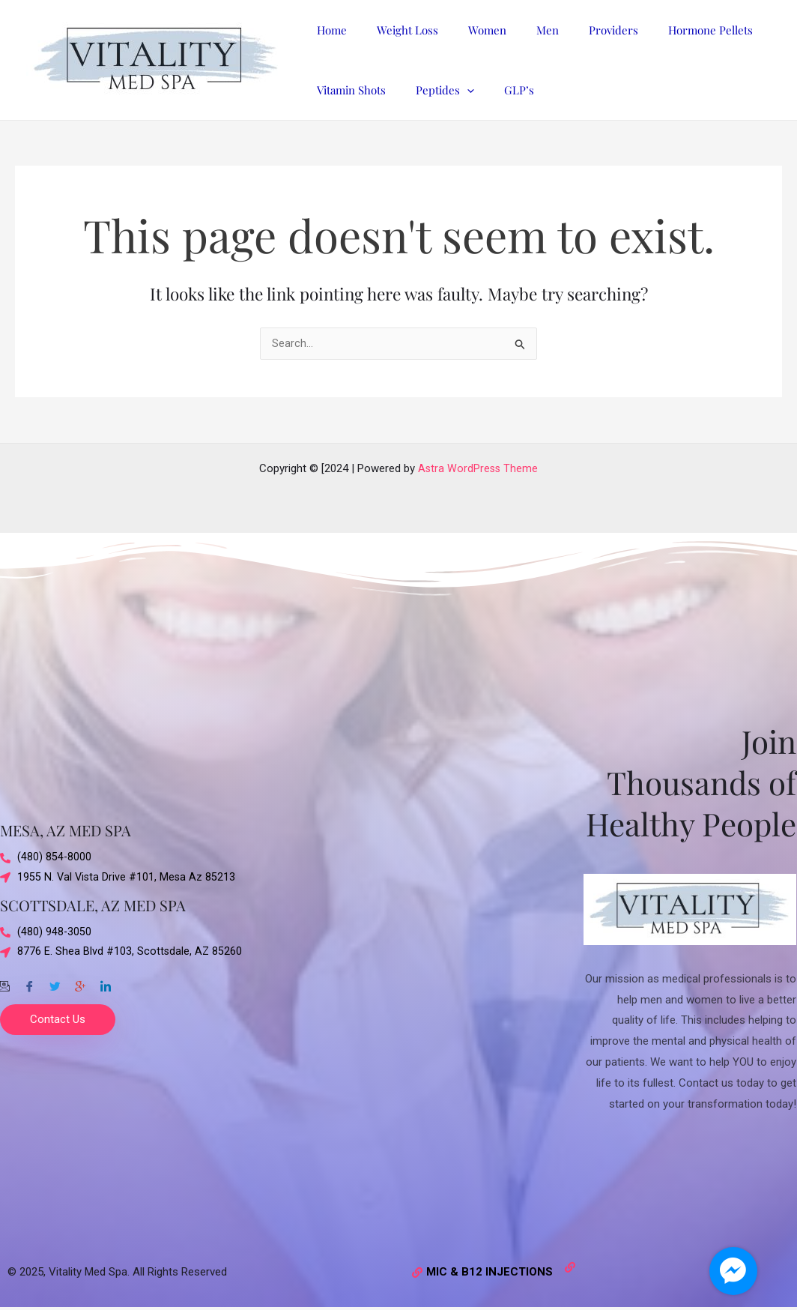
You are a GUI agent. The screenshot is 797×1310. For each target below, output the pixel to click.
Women (468, 29)
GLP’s (500, 89)
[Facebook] (29, 982)
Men (521, 29)
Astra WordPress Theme (478, 468)
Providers (579, 29)
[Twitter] (54, 982)
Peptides (433, 90)
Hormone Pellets (669, 29)
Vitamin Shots (347, 89)
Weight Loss (396, 29)
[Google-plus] (80, 982)
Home (328, 29)
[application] (456, 90)
